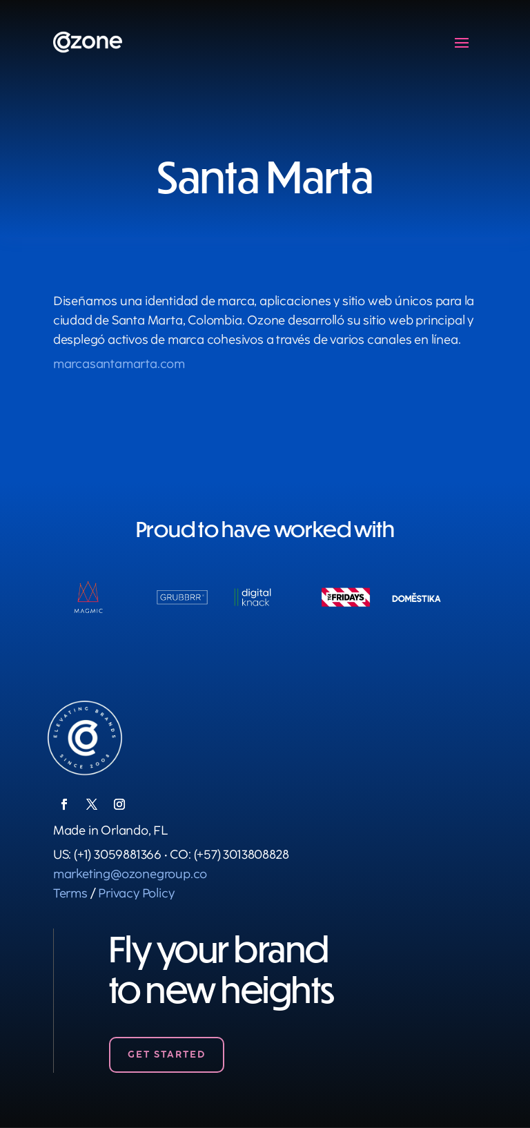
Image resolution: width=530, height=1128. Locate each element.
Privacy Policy (136, 893)
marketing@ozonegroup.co (130, 874)
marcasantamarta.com (119, 363)
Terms (70, 893)
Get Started (167, 1054)
